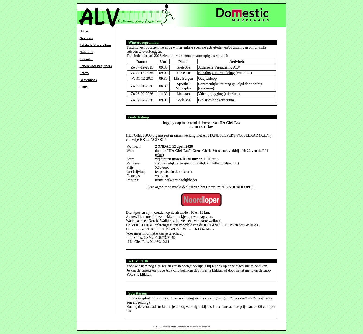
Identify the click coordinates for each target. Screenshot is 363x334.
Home (84, 31)
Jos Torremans (217, 306)
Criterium (86, 52)
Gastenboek (88, 80)
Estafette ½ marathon (95, 45)
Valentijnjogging (210, 94)
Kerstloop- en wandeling (216, 73)
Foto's (84, 73)
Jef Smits (135, 237)
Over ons (86, 38)
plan (159, 155)
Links (84, 87)
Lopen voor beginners (96, 66)
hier (204, 270)
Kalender (86, 59)
